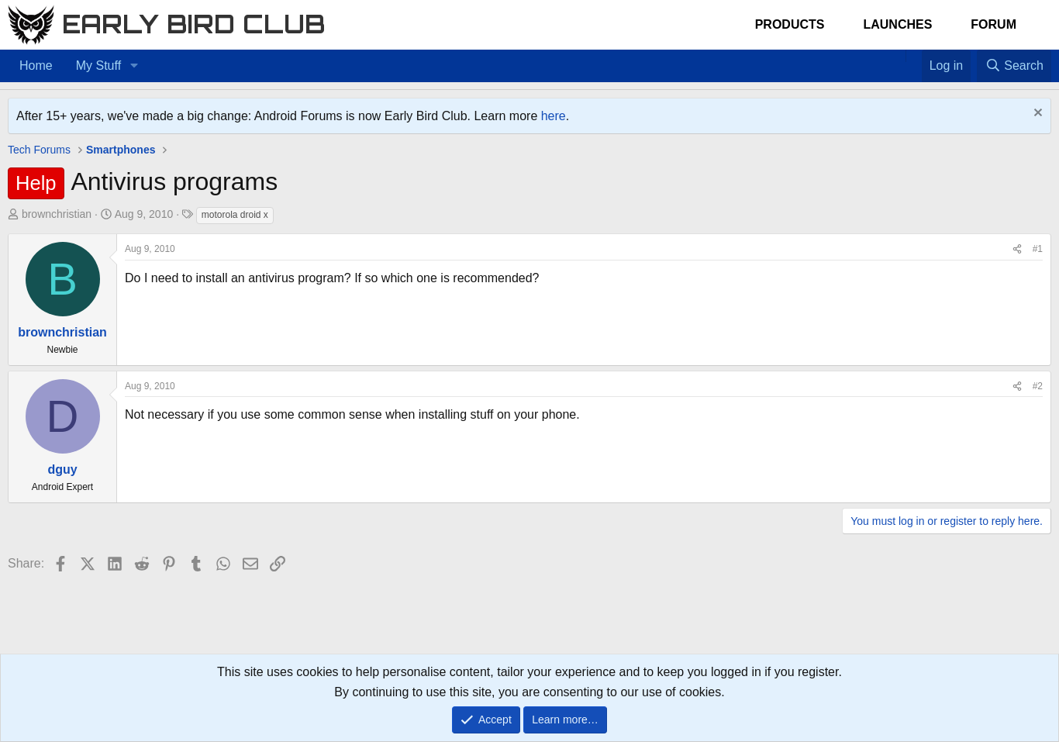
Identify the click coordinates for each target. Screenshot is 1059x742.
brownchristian (56, 214)
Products (790, 24)
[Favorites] (913, 56)
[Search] (1014, 66)
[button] (133, 66)
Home (36, 65)
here (553, 116)
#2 (1038, 386)
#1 (1038, 248)
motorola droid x (235, 214)
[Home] (897, 56)
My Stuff (98, 65)
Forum (993, 24)
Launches (897, 24)
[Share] (1017, 249)
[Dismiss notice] (1036, 114)
